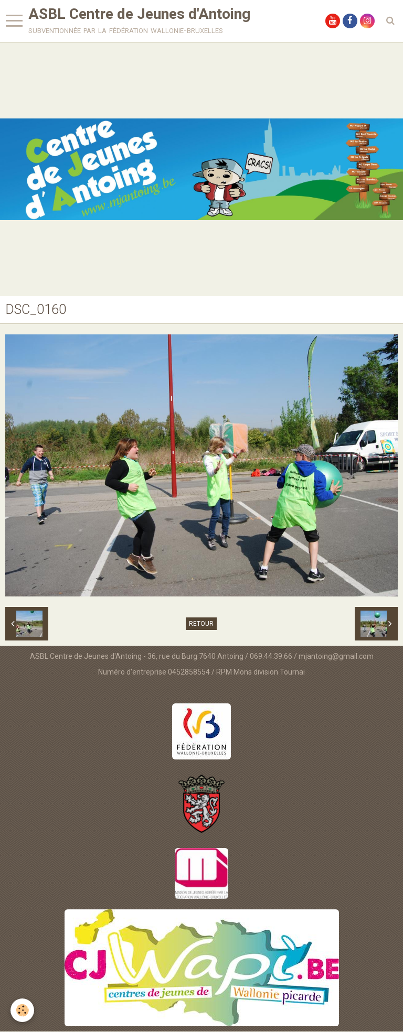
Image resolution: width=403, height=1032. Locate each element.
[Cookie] (22, 1010)
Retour (201, 624)
